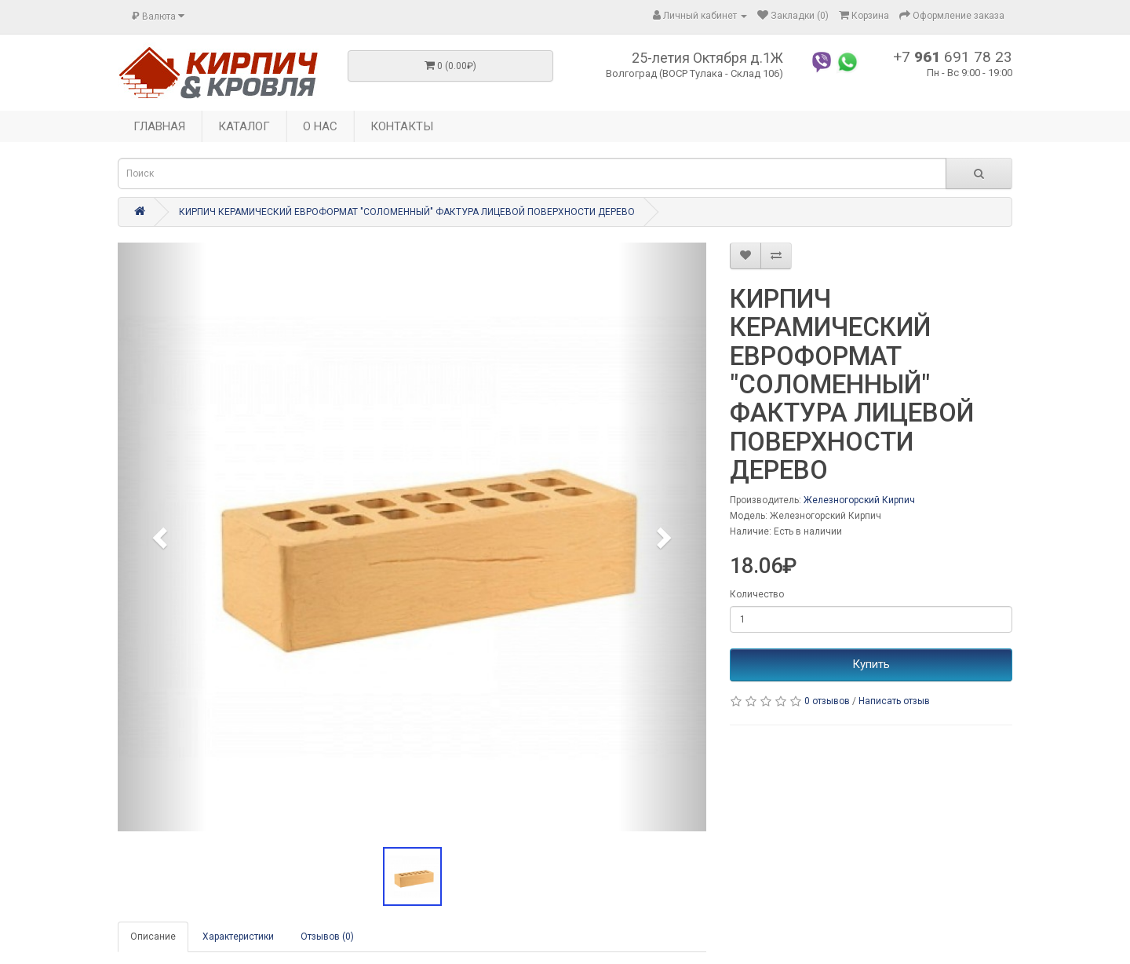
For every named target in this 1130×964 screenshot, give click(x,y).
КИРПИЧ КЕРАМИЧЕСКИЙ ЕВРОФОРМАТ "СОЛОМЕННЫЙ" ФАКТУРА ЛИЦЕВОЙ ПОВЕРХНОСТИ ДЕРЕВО (407, 211)
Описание (153, 936)
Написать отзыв (894, 701)
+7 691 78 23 (952, 57)
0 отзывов (827, 701)
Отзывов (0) (327, 936)
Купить (871, 664)
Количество (757, 594)
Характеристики (238, 936)
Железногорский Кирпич (859, 500)
